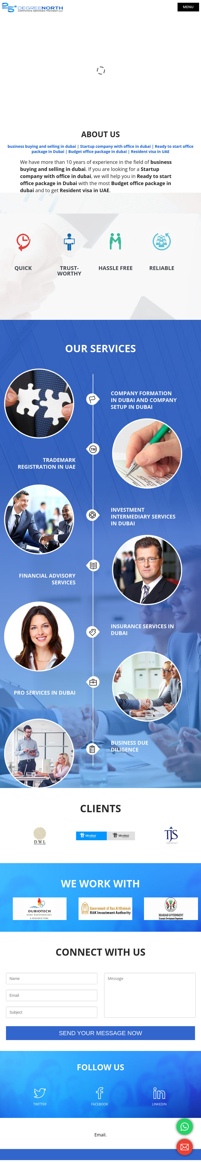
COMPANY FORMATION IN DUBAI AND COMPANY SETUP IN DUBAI (142, 406)
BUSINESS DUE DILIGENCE (130, 749)
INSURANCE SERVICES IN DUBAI (143, 632)
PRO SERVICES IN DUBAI (44, 696)
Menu (188, 6)
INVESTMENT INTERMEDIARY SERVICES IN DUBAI (136, 519)
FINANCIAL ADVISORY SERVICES (46, 581)
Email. (100, 1137)
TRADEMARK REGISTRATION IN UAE (46, 464)
